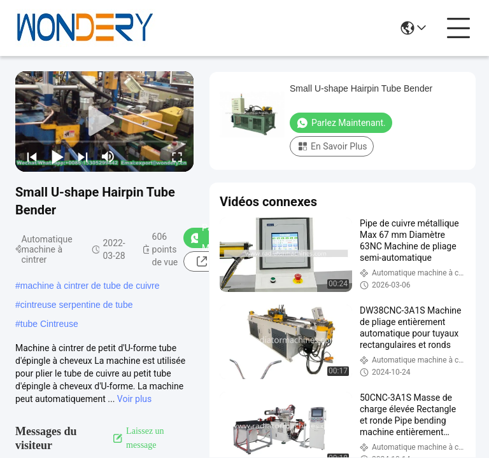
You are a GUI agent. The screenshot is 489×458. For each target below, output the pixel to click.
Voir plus (134, 399)
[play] (104, 121)
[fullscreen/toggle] (177, 156)
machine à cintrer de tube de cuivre (90, 286)
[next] (83, 156)
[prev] (32, 156)
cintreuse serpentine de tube (76, 305)
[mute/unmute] (108, 156)
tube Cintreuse (49, 324)
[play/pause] (57, 156)
